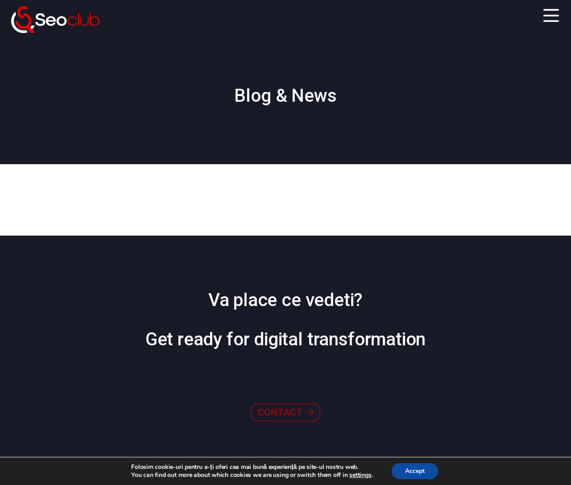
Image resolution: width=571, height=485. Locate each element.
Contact (285, 392)
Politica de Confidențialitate (116, 463)
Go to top (537, 462)
